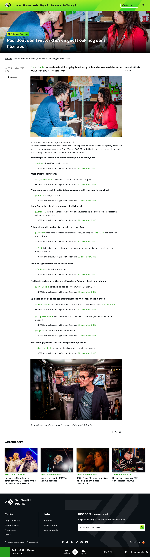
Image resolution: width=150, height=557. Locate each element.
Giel (32, 67)
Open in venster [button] (139, 552)
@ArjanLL (40, 331)
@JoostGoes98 (42, 304)
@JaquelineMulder (44, 317)
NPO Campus (129, 5)
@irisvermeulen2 (43, 348)
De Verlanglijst (70, 5)
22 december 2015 (87, 168)
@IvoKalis (40, 196)
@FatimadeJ (41, 269)
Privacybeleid (32, 542)
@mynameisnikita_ (44, 179)
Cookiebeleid (135, 542)
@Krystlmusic (109, 304)
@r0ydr (39, 248)
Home (18, 5)
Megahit (44, 5)
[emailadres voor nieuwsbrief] (111, 527)
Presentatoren (12, 525)
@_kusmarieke (42, 287)
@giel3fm (99, 233)
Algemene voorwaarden (15, 542)
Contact (48, 521)
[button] (66, 552)
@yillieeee (40, 163)
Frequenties (10, 530)
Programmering (12, 521)
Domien (41, 67)
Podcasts (56, 5)
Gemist (8, 535)
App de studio (51, 530)
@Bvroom (40, 233)
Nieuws (27, 5)
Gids (35, 5)
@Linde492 (40, 212)
